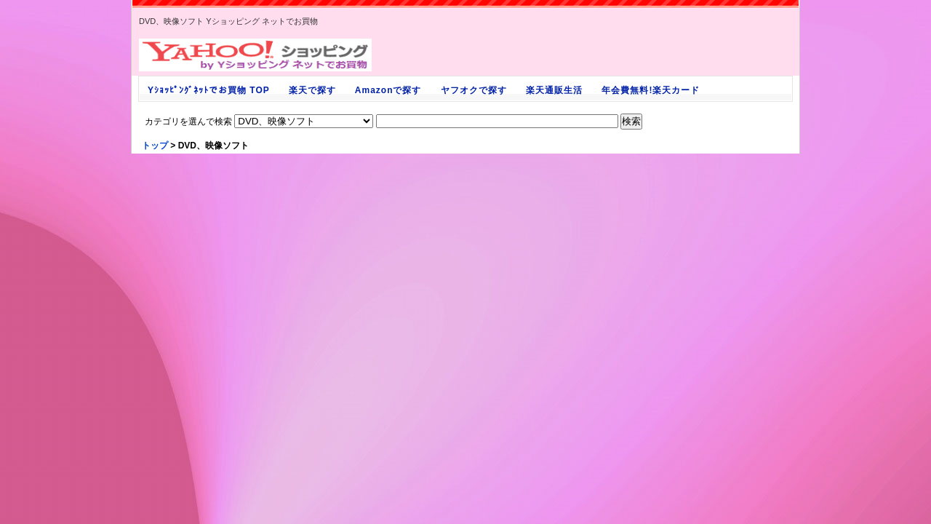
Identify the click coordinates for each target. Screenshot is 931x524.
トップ (155, 145)
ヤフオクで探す (473, 90)
